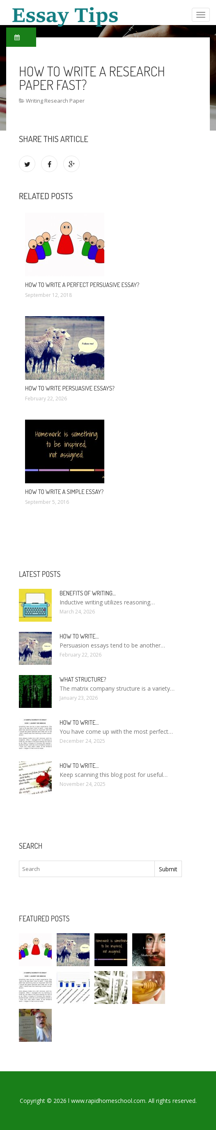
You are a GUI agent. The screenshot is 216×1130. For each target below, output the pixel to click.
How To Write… (79, 765)
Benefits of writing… (88, 593)
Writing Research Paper (55, 100)
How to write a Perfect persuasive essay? (82, 285)
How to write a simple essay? (64, 492)
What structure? (83, 679)
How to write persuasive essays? (70, 388)
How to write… (79, 636)
